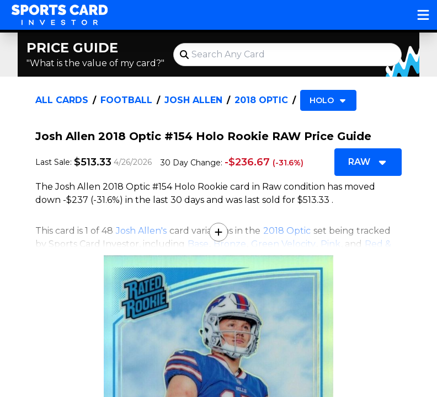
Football (126, 100)
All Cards (61, 100)
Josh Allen (193, 100)
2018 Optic (261, 100)
